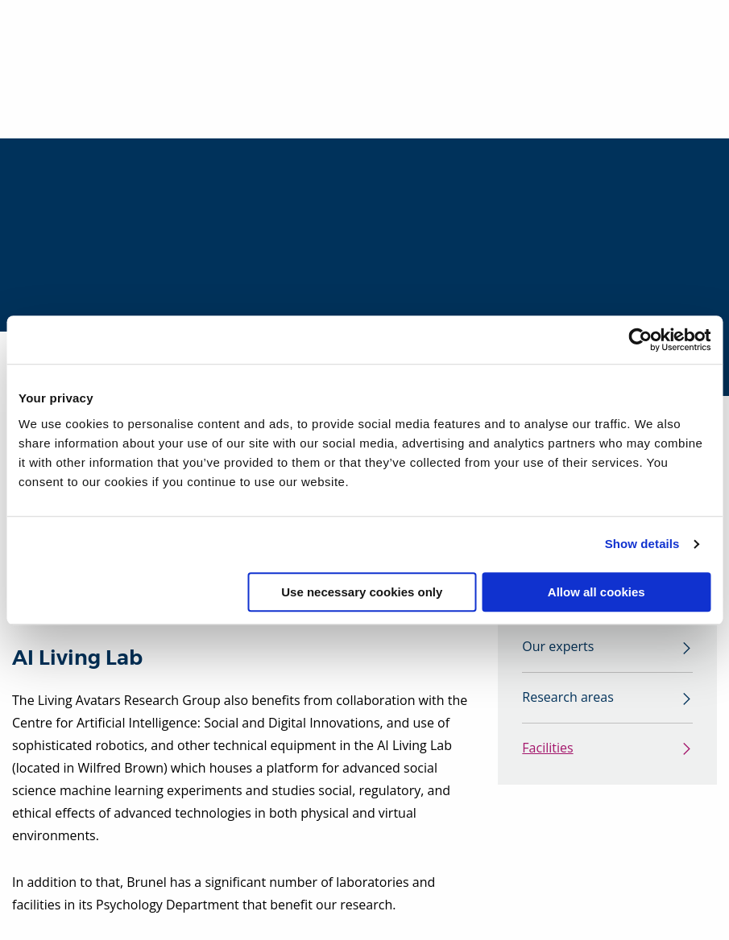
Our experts (558, 647)
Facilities (547, 748)
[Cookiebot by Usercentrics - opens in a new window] (640, 340)
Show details (642, 543)
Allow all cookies (596, 592)
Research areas (567, 698)
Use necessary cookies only (361, 592)
